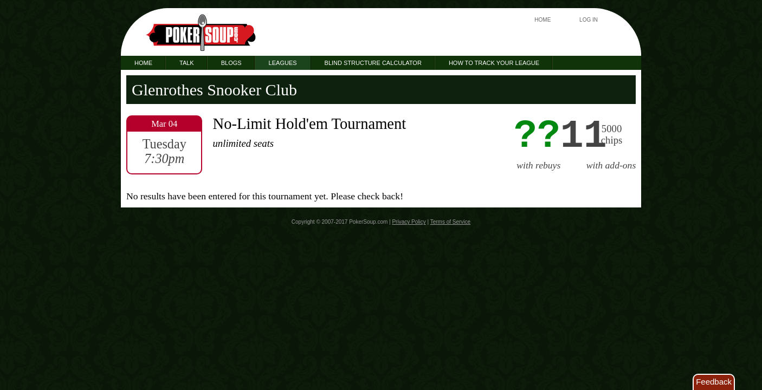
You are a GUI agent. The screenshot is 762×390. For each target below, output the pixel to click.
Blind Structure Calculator (373, 63)
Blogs (231, 63)
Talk (186, 63)
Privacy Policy (408, 222)
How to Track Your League (494, 63)
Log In (588, 20)
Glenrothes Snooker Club (214, 90)
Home (542, 20)
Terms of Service (450, 222)
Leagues (283, 63)
